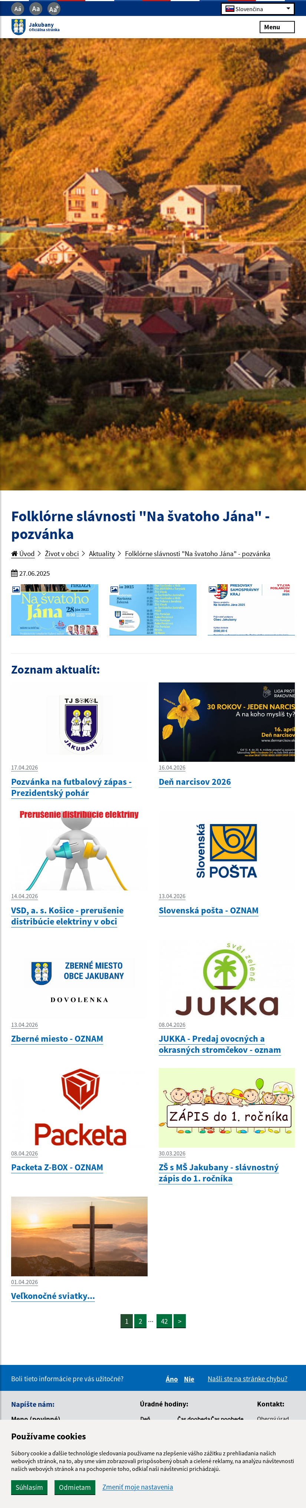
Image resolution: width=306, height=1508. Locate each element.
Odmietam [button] (75, 1487)
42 (164, 1321)
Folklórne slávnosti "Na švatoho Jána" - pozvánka (197, 553)
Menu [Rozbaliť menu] (277, 27)
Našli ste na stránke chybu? (247, 1378)
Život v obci (62, 553)
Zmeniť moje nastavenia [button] (137, 1487)
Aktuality (102, 553)
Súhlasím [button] (29, 1487)
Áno (173, 1379)
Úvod (23, 553)
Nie (190, 1379)
